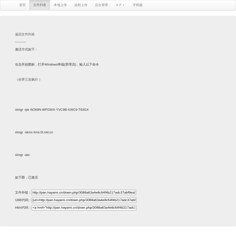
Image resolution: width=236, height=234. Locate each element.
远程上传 (80, 5)
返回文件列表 (25, 34)
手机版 (138, 5)
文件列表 (39, 5)
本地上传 (60, 5)
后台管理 (101, 5)
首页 (22, 5)
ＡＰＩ (120, 5)
